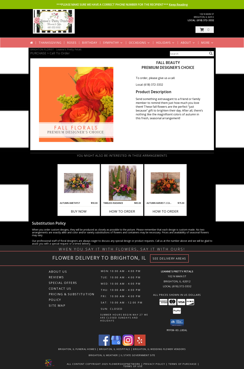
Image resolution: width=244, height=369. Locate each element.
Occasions (139, 43)
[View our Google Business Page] (116, 344)
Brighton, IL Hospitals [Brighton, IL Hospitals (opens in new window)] (114, 348)
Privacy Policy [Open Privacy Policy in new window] (154, 363)
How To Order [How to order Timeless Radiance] (122, 211)
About (188, 43)
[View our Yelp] (140, 344)
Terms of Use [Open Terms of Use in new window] (133, 366)
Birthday (89, 43)
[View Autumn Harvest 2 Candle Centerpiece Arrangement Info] (165, 183)
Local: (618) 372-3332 (149, 85)
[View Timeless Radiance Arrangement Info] (122, 183)
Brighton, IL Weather (103, 355)
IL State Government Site (138, 355)
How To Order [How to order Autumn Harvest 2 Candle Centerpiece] (165, 211)
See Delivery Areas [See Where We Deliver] (169, 258)
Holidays (165, 43)
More (207, 43)
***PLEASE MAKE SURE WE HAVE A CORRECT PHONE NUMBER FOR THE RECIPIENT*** (122, 4)
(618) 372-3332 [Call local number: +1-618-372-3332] (205, 20)
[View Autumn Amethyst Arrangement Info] (78, 183)
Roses (71, 43)
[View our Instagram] (128, 344)
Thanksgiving (50, 43)
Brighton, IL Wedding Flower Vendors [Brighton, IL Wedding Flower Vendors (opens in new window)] (159, 348)
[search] (211, 53)
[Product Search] (188, 53)
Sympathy (113, 43)
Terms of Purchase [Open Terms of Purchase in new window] (182, 363)
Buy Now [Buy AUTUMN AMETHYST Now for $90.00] (79, 211)
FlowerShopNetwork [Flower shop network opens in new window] (124, 363)
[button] (204, 29)
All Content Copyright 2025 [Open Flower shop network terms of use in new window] (87, 363)
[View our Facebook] (104, 344)
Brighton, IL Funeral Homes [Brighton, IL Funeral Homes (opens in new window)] (77, 348)
